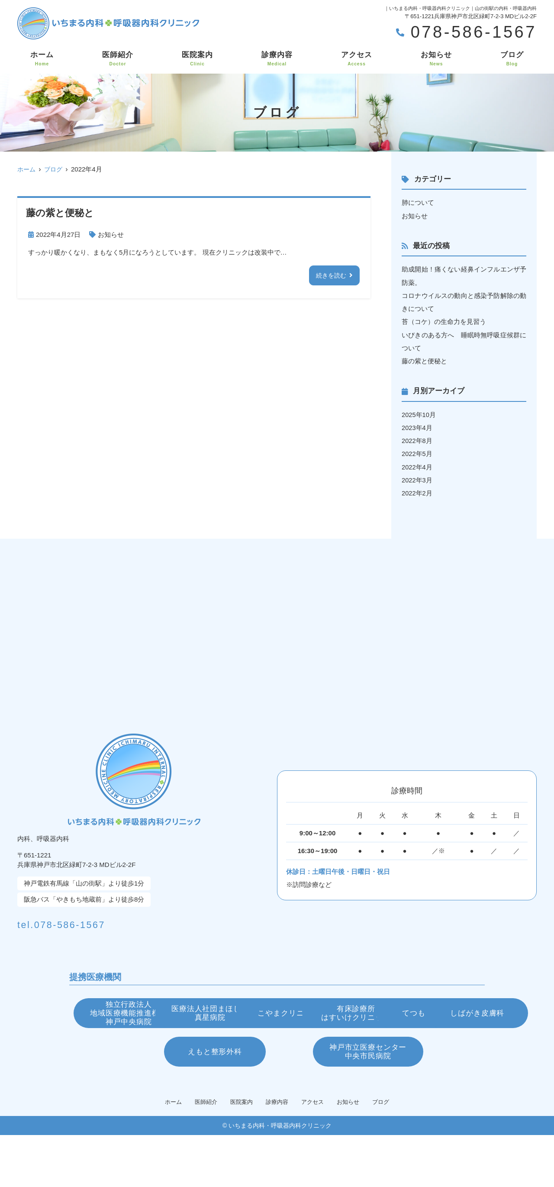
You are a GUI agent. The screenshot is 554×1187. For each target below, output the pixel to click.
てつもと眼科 (276, 1056)
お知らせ (436, 59)
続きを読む (330, 275)
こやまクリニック (413, 1013)
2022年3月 (417, 478)
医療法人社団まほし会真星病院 (277, 1014)
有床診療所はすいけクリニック (140, 1057)
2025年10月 (419, 413)
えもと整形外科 (186, 1100)
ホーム (42, 59)
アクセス (356, 59)
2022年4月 (417, 465)
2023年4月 (417, 426)
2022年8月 (417, 439)
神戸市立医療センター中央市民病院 (368, 1100)
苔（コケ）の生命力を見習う (444, 321)
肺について (418, 202)
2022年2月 (417, 491)
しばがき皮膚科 (413, 1056)
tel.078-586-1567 (87, 921)
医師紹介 (117, 59)
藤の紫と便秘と (424, 360)
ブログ (512, 59)
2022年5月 (417, 452)
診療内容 (277, 59)
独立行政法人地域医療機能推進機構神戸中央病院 (141, 1013)
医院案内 (197, 59)
